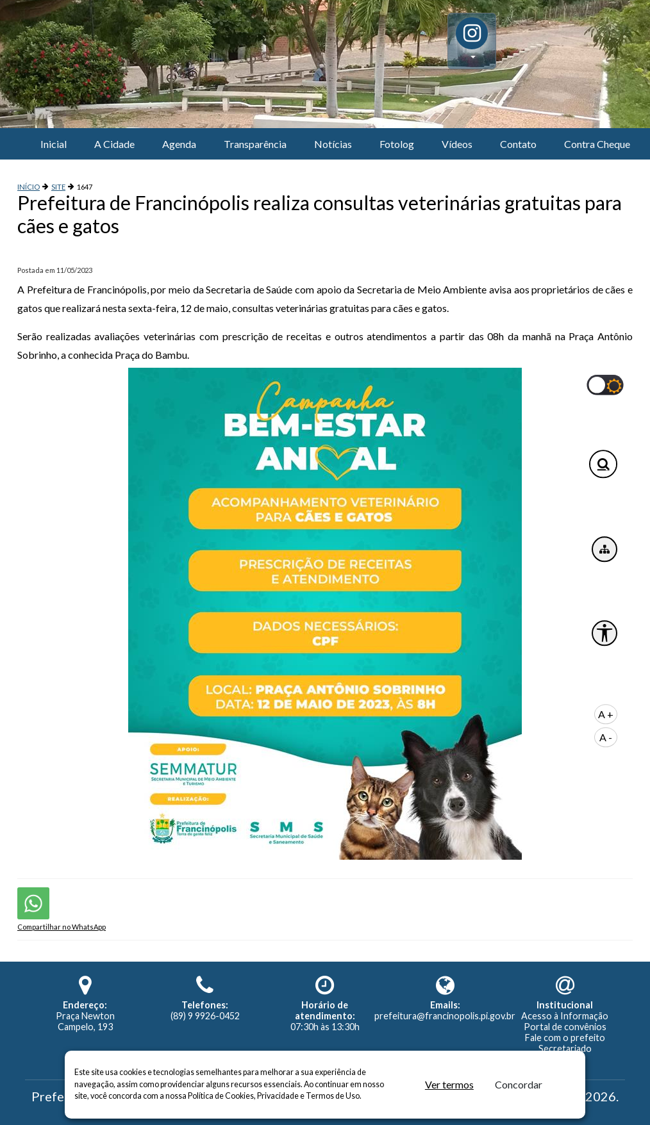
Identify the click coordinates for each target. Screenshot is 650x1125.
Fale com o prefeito (565, 1037)
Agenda (179, 144)
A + (605, 714)
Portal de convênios (565, 1026)
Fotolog (396, 144)
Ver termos (449, 1084)
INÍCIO (28, 187)
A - (605, 737)
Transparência (255, 144)
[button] (471, 41)
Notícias (333, 144)
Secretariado (565, 1048)
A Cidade (114, 144)
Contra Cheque (597, 144)
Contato (518, 144)
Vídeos (457, 144)
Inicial (53, 144)
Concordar (518, 1084)
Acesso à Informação (564, 1015)
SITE (58, 187)
